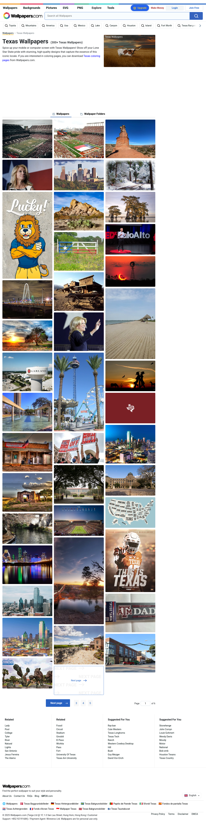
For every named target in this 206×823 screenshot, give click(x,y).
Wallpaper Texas (68, 809)
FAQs (30, 796)
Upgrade (141, 7)
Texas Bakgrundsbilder (96, 803)
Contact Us (19, 796)
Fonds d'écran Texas (43, 809)
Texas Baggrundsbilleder (36, 803)
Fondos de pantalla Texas (175, 803)
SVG (65, 7)
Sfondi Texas (149, 803)
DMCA (195, 814)
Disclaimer (183, 814)
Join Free (194, 7)
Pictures (51, 7)
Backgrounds (31, 7)
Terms (171, 814)
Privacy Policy (158, 814)
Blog (37, 796)
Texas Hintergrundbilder (67, 803)
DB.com (47, 796)
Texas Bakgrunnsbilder (93, 809)
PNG (80, 7)
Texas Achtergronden (17, 809)
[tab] (60, 114)
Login (175, 7)
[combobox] (117, 16)
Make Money (157, 8)
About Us (7, 796)
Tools (110, 7)
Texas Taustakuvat (120, 809)
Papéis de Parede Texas (125, 803)
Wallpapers (10, 7)
